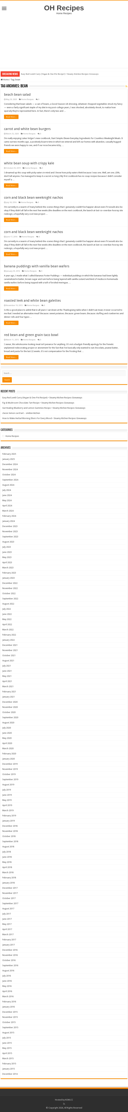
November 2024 (10, 469)
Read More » (11, 117)
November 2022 (10, 588)
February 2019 (9, 815)
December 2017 (10, 888)
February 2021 (9, 691)
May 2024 (7, 500)
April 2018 (7, 867)
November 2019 (10, 769)
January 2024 (8, 521)
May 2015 (7, 1048)
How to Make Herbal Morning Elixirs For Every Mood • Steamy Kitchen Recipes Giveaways (44, 418)
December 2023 (10, 526)
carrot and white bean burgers (27, 129)
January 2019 (8, 821)
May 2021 (7, 676)
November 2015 (10, 1017)
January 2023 (8, 578)
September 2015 (10, 1027)
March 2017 (8, 934)
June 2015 (7, 1043)
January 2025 (8, 459)
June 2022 (7, 614)
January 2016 (8, 1007)
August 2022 (8, 603)
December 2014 (10, 1074)
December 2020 (10, 702)
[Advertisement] (64, 39)
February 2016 (9, 1001)
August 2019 (8, 784)
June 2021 (7, 671)
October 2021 (9, 655)
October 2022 (9, 593)
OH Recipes (64, 8)
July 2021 (6, 665)
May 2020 (7, 738)
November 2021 (10, 650)
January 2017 (8, 945)
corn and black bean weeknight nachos (33, 198)
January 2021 (8, 697)
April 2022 (7, 624)
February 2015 (9, 1063)
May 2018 (7, 862)
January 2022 (8, 640)
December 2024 (10, 464)
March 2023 (8, 567)
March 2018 (8, 872)
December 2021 (10, 645)
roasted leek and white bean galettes (32, 300)
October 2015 (9, 1022)
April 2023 (7, 562)
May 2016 (7, 986)
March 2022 (8, 629)
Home (5, 79)
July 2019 (6, 789)
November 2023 (10, 531)
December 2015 (10, 1012)
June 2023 (7, 552)
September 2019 (10, 779)
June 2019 (7, 795)
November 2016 (10, 955)
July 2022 (6, 609)
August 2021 (8, 660)
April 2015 (7, 1053)
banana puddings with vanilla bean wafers (36, 266)
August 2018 (8, 846)
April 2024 (7, 505)
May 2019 (7, 800)
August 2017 (8, 908)
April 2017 (7, 929)
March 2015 (8, 1058)
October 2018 (9, 836)
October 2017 (9, 898)
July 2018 (6, 851)
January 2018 (8, 883)
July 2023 (6, 547)
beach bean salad (17, 94)
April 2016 (7, 991)
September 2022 (10, 598)
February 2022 (9, 635)
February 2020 (9, 753)
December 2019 (10, 764)
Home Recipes (27, 99)
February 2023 (9, 573)
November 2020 (10, 707)
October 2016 (9, 960)
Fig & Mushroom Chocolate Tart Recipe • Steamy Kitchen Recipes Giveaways (38, 403)
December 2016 (10, 950)
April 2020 (7, 743)
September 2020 (10, 717)
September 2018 (10, 841)
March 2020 (8, 748)
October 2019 (9, 774)
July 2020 (6, 727)
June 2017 (7, 919)
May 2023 (7, 557)
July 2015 (6, 1037)
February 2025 (9, 454)
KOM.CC (69, 1099)
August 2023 (8, 541)
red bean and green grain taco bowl (31, 335)
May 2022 (7, 619)
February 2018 (9, 877)
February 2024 (9, 516)
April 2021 (7, 681)
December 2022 (10, 583)
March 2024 (8, 511)
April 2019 (7, 805)
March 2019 (8, 810)
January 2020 (8, 759)
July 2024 (6, 490)
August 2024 (8, 485)
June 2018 (7, 857)
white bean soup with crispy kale (29, 163)
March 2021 (8, 686)
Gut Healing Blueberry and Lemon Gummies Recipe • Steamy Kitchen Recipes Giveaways (43, 408)
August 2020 (8, 722)
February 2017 (9, 939)
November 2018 (10, 831)
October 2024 (9, 474)
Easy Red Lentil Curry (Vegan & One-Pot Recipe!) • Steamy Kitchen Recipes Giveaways (59, 74)
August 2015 (8, 1032)
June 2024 (7, 495)
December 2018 (10, 826)
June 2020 (7, 733)
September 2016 (10, 965)
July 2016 (6, 975)
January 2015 (8, 1069)
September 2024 (10, 479)
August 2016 (8, 970)
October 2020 (9, 712)
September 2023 (10, 536)
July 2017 (6, 913)
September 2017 (10, 903)
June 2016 (7, 981)
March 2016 (8, 996)
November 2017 (10, 893)
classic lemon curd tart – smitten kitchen (21, 413)
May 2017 (7, 924)
